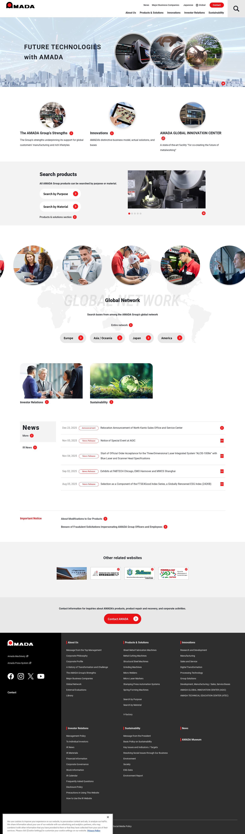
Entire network (122, 325)
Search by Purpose (60, 193)
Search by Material (60, 206)
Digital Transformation (191, 667)
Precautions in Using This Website (82, 792)
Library (69, 695)
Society (126, 764)
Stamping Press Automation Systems (141, 684)
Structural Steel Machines (135, 661)
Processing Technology (191, 673)
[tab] (129, 213)
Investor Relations (194, 12)
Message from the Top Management (84, 650)
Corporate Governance (77, 764)
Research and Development (193, 650)
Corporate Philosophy (77, 656)
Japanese (188, 5)
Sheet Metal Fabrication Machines (139, 650)
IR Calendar (72, 775)
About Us (131, 12)
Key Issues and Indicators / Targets (140, 747)
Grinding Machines (132, 667)
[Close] (107, 827)
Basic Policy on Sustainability (137, 741)
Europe (73, 338)
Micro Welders (130, 673)
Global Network (73, 684)
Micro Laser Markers (133, 678)
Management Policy (76, 736)
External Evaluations (76, 690)
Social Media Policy (122, 826)
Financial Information (76, 758)
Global (201, 5)
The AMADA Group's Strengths (81, 673)
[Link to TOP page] (32, 643)
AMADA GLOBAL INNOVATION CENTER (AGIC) (203, 690)
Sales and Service (188, 661)
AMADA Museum (191, 739)
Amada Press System (20, 663)
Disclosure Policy (74, 787)
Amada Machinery (18, 656)
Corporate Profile (74, 661)
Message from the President (137, 736)
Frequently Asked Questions (80, 781)
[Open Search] (236, 8)
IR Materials (72, 753)
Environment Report (133, 775)
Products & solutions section (58, 217)
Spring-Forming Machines (135, 690)
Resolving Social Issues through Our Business (145, 753)
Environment (129, 758)
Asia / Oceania (108, 338)
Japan (142, 338)
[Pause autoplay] (204, 213)
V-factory (128, 714)
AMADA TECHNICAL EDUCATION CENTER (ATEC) (204, 695)
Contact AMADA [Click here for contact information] (123, 618)
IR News (30, 447)
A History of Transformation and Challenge (87, 667)
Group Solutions (188, 678)
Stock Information (75, 770)
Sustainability (216, 12)
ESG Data (128, 770)
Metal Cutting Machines (135, 656)
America (171, 338)
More (28, 435)
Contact (217, 5)
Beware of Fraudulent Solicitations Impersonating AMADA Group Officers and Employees (114, 526)
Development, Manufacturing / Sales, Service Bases (205, 684)
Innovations (173, 12)
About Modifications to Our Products (84, 518)
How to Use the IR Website (79, 798)
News (146, 5)
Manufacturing (187, 656)
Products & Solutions (151, 12)
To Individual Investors (77, 741)
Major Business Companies (165, 5)
